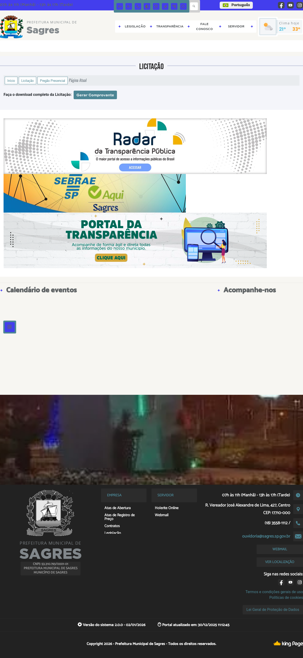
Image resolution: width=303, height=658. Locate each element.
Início (11, 80)
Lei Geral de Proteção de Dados (272, 609)
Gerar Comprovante (95, 95)
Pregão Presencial (52, 80)
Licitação (27, 80)
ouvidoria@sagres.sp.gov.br (266, 536)
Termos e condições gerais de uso (274, 592)
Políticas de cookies (286, 597)
